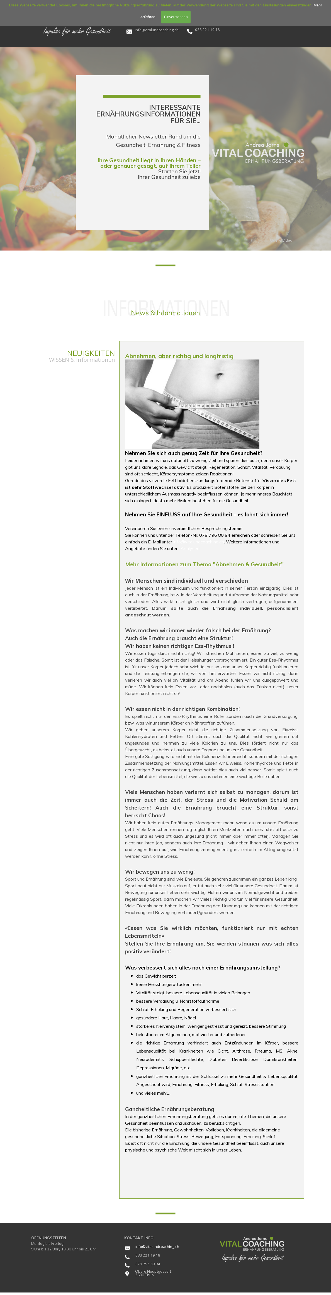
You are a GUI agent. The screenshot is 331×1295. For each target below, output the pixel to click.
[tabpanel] (160, 30)
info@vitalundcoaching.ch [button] (198, 542)
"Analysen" (190, 548)
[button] (157, 29)
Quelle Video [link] (281, 240)
